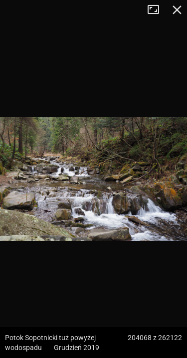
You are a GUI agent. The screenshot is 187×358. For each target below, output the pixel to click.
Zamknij (177, 10)
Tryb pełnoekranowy (157, 10)
